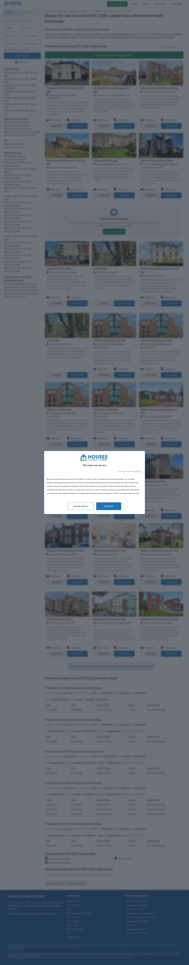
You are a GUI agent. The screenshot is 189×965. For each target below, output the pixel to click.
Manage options (80, 506)
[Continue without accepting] (129, 471)
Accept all (108, 506)
